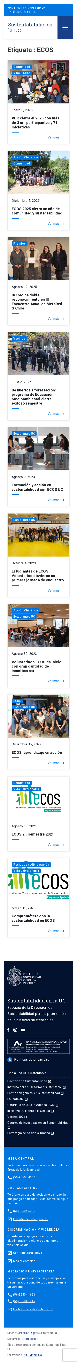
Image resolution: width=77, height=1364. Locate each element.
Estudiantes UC (24, 433)
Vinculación (22, 73)
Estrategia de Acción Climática (30, 1133)
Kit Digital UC (32, 1355)
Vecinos (19, 338)
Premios (19, 243)
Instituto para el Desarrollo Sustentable (36, 1087)
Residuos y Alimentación (31, 864)
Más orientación (24, 1261)
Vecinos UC (17, 1116)
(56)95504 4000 (24, 1177)
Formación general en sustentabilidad (35, 1093)
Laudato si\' (17, 1099)
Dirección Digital (27, 1333)
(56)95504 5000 (24, 1211)
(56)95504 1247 (24, 1301)
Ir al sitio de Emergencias (30, 1219)
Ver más (56, 137)
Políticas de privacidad (28, 1059)
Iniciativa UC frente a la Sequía (30, 1110)
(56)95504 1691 (24, 1294)
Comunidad (21, 66)
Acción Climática (25, 157)
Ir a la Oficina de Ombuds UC (33, 1309)
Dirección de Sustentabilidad (29, 1081)
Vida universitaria (26, 789)
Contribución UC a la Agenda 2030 (33, 1105)
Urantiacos (29, 1338)
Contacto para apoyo (27, 1252)
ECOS (17, 701)
